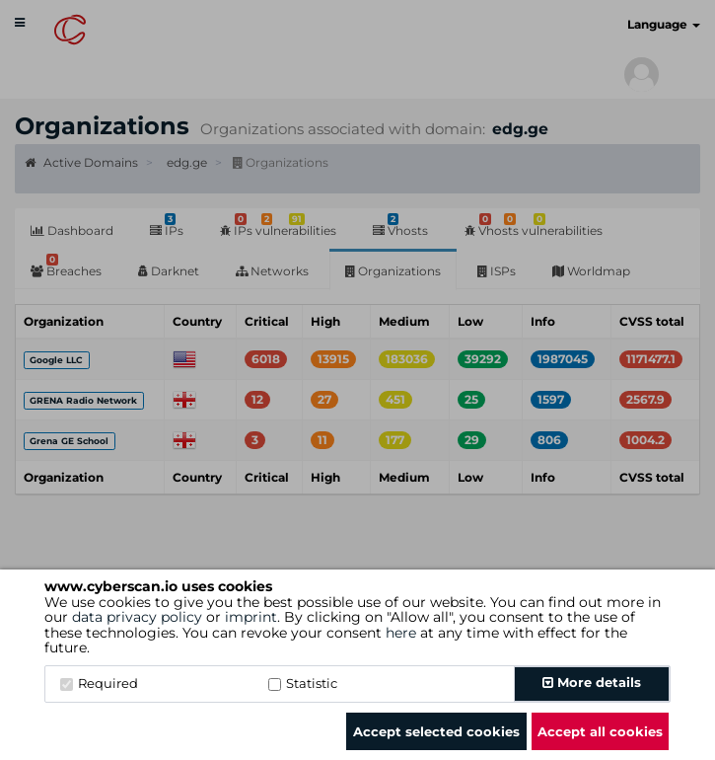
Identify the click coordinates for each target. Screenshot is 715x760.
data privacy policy (137, 617)
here (401, 633)
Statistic (302, 683)
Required (99, 683)
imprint (251, 617)
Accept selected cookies (436, 731)
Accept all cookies (600, 731)
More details (591, 682)
